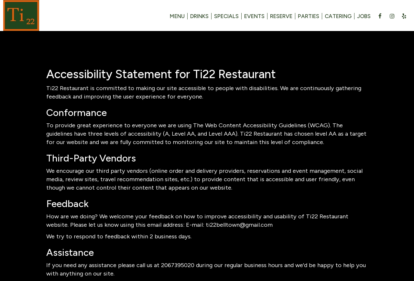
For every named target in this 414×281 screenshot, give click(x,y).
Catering (338, 16)
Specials (226, 16)
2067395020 (177, 265)
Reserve (281, 16)
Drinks (199, 16)
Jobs (364, 16)
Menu (177, 16)
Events (254, 16)
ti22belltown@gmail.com (239, 224)
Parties (308, 16)
